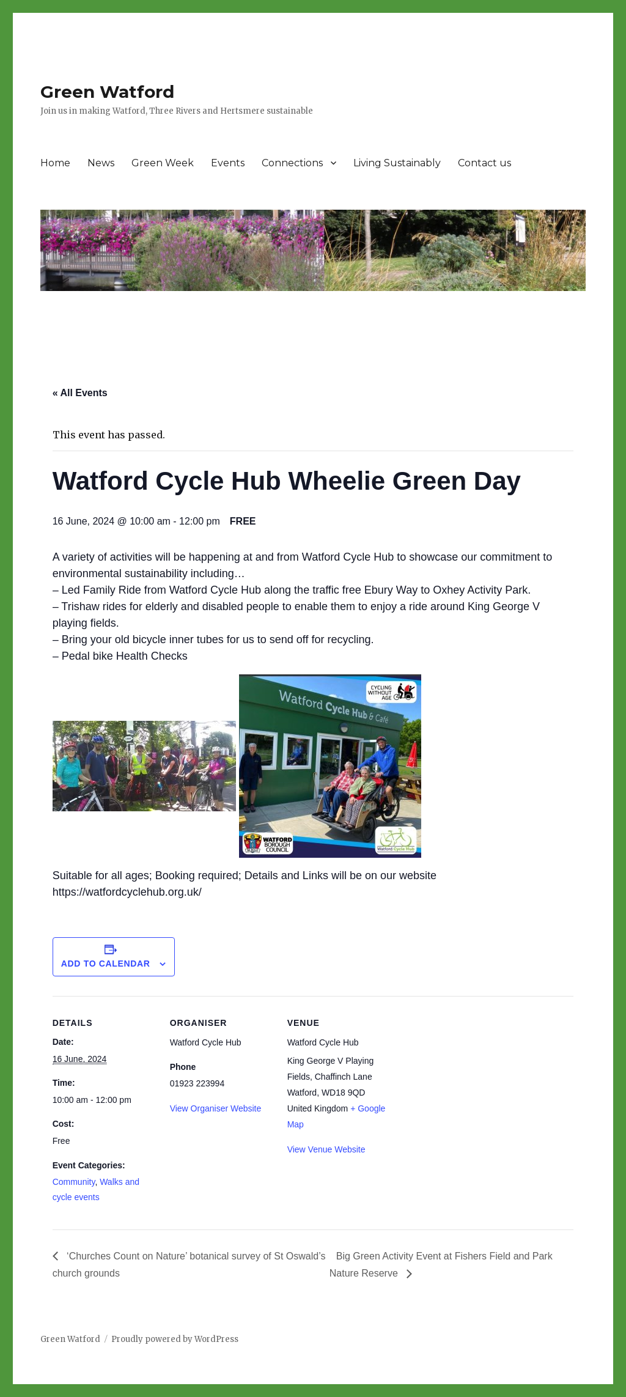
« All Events (80, 393)
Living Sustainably (397, 163)
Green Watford (107, 91)
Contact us (484, 163)
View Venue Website (326, 1149)
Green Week (162, 163)
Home (55, 163)
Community (74, 1182)
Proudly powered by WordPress (174, 1339)
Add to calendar (105, 963)
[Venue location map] (469, 1080)
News (100, 163)
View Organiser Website (216, 1108)
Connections (292, 163)
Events (228, 163)
